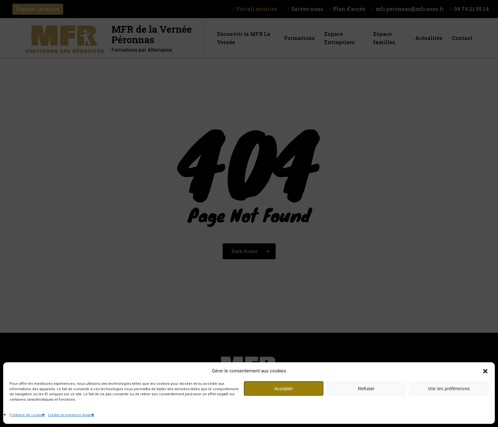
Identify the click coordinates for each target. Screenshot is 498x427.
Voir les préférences (449, 388)
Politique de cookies (27, 415)
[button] (485, 371)
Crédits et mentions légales (71, 415)
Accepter (283, 388)
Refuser (366, 388)
